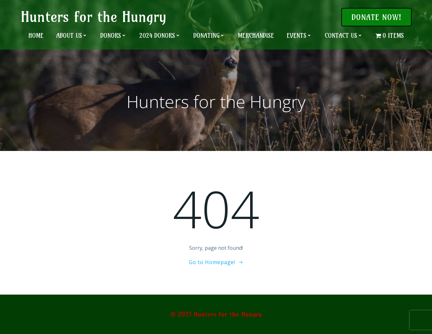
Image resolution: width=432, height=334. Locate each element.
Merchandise (256, 35)
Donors (113, 35)
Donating (209, 35)
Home (35, 35)
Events (299, 35)
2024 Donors (160, 35)
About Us (72, 35)
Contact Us (344, 35)
